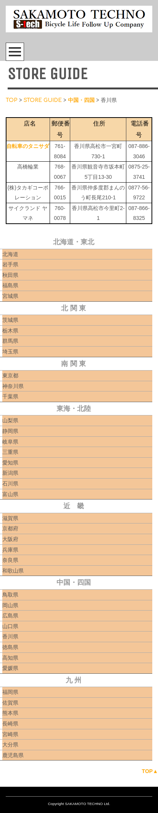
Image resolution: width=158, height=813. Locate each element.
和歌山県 (13, 571)
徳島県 (10, 647)
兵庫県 (10, 550)
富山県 (10, 494)
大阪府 (10, 539)
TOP (12, 100)
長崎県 (10, 724)
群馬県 (10, 341)
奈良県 (10, 560)
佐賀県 (10, 703)
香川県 (10, 636)
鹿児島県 (13, 755)
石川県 (10, 483)
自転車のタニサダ (27, 146)
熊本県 (10, 713)
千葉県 (10, 396)
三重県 (10, 452)
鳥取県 (10, 595)
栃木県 (10, 331)
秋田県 (10, 275)
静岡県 (10, 431)
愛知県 (10, 463)
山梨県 (10, 420)
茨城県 (10, 320)
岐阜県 (10, 442)
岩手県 (10, 264)
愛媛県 (10, 668)
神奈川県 (13, 386)
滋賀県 (10, 518)
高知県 (10, 658)
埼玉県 (10, 351)
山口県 (10, 626)
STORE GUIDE (43, 100)
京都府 (10, 528)
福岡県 (10, 692)
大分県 (10, 744)
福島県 (10, 285)
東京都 (10, 375)
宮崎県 (10, 734)
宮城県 (10, 296)
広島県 (10, 616)
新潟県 (10, 473)
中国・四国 (81, 100)
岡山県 (10, 605)
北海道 (10, 254)
